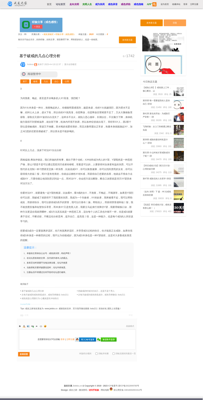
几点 (46, 81)
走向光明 (74, 4)
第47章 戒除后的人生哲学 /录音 (157, 178)
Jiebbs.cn (77, 386)
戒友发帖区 (48, 34)
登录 (185, 4)
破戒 (35, 81)
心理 (67, 81)
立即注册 (194, 4)
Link (32, 326)
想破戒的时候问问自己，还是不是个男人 (96, 291)
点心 (56, 81)
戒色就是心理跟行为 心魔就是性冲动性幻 (40, 298)
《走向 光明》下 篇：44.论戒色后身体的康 (157, 193)
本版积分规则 (85, 353)
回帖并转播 (102, 353)
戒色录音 (113, 4)
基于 (25, 81)
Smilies (45, 326)
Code (41, 326)
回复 (27, 315)
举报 (131, 315)
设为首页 (165, 4)
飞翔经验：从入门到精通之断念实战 (157, 128)
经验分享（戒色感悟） (45, 22)
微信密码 (83, 390)
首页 (49, 4)
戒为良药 (100, 4)
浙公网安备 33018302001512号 (127, 390)
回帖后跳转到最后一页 (124, 353)
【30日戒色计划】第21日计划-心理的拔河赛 (156, 167)
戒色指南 (138, 4)
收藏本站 (176, 4)
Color (24, 326)
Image (28, 326)
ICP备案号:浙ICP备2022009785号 (123, 386)
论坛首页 (60, 4)
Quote (36, 326)
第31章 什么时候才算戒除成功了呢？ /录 (156, 154)
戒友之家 (73, 390)
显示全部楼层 (70, 64)
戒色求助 (125, 4)
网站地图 (105, 390)
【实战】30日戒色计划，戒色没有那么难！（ (157, 206)
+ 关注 (37, 27)
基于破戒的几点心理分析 (33, 291)
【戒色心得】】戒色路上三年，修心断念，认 (157, 89)
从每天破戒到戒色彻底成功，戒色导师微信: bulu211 (45, 295)
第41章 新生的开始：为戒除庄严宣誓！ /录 (156, 115)
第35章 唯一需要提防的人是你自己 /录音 (156, 102)
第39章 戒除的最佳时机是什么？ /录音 (155, 141)
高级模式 (130, 326)
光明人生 (87, 4)
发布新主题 (127, 40)
